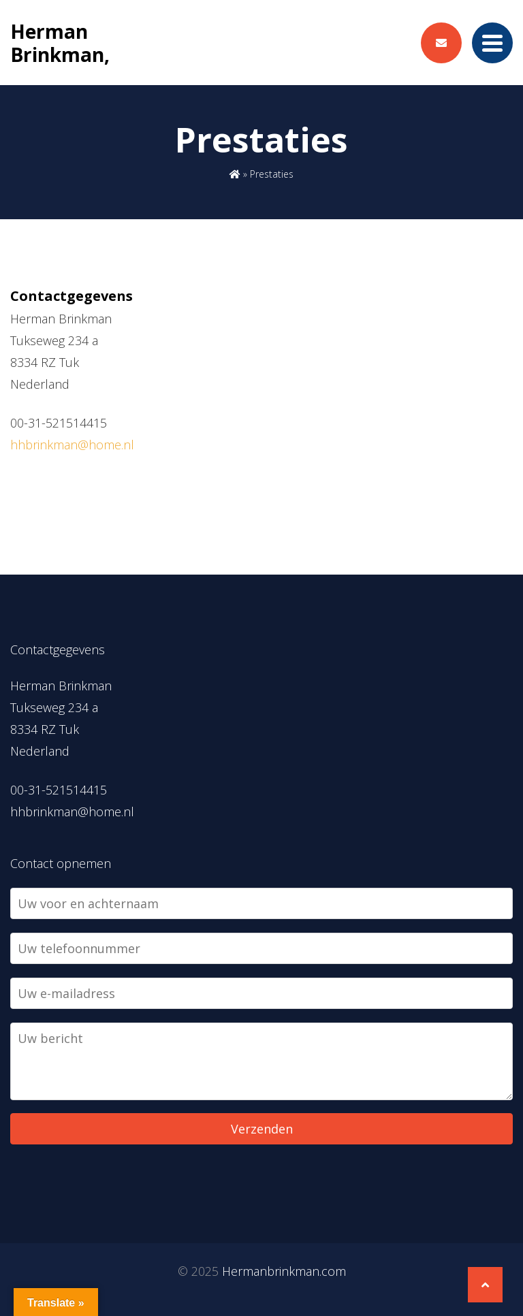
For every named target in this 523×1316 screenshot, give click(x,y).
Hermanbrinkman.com (284, 1271)
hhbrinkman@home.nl (72, 444)
